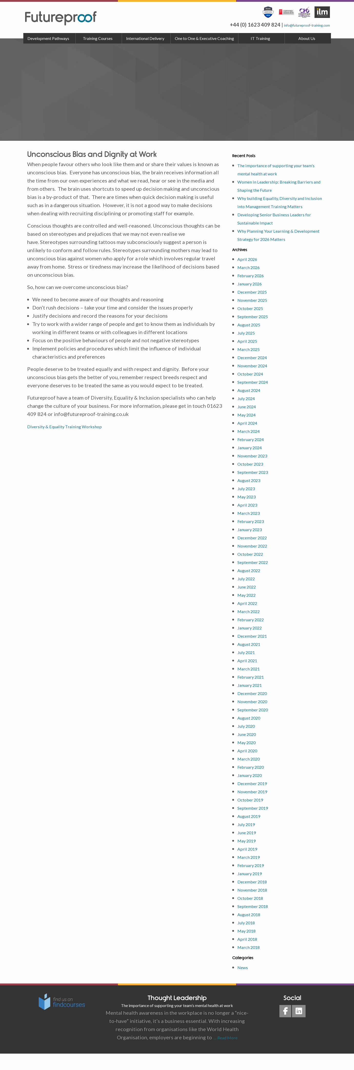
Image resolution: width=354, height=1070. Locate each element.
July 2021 (248, 668)
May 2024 (249, 431)
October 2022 (253, 570)
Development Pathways (48, 38)
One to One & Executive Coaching (204, 38)
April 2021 (249, 676)
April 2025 (249, 357)
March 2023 (251, 529)
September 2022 (256, 578)
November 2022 (256, 562)
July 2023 (248, 504)
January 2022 (252, 644)
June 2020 (249, 750)
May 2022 (249, 611)
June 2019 (249, 849)
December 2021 (256, 652)
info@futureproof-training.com (294, 25)
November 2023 (256, 472)
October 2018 (253, 914)
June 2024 (249, 423)
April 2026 (249, 275)
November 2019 (256, 808)
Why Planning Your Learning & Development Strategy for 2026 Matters (274, 247)
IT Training (260, 38)
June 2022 (249, 603)
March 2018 (251, 963)
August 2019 (252, 832)
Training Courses (98, 38)
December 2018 (256, 898)
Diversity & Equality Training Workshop (72, 426)
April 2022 (249, 619)
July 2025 (248, 349)
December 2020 (256, 709)
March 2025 (251, 365)
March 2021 (251, 685)
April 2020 (249, 767)
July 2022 (248, 595)
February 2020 (254, 783)
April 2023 (249, 521)
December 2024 (256, 373)
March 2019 (251, 873)
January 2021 (252, 701)
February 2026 (254, 291)
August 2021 (252, 660)
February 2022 (254, 636)
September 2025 (256, 332)
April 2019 (249, 865)
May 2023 (249, 513)
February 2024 (254, 455)
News (243, 983)
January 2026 (252, 300)
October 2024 (253, 390)
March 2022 (251, 627)
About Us (306, 38)
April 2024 (249, 439)
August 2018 (252, 930)
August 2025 (252, 341)
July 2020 (248, 742)
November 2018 (256, 906)
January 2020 (252, 791)
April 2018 (249, 955)
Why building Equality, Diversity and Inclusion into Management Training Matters (279, 206)
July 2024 (248, 414)
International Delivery (145, 38)
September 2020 (256, 726)
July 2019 (248, 840)
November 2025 (256, 316)
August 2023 (252, 496)
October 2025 (253, 324)
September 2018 (256, 922)
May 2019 (249, 857)
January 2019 (252, 889)
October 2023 (253, 480)
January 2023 (252, 545)
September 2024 (256, 398)
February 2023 (254, 537)
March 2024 (251, 447)
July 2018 (248, 939)
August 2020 (252, 734)
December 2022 (256, 554)
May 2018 (249, 947)
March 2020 (251, 775)
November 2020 (256, 717)
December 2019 (256, 799)
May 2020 (249, 758)
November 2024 (256, 382)
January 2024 (252, 464)
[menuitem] (49, 38)
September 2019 (256, 824)
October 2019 (253, 816)
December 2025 (256, 308)
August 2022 (252, 586)
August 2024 (252, 406)
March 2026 (251, 283)
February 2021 (254, 693)
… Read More (224, 1054)
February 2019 (254, 881)
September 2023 (256, 488)
